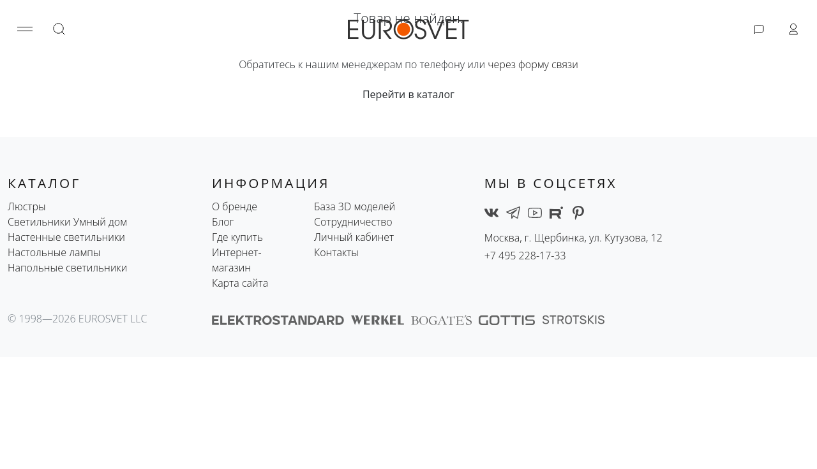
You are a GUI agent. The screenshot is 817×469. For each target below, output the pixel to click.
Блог (223, 222)
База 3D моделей (354, 206)
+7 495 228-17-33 (525, 256)
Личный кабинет (354, 237)
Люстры (27, 206)
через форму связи (533, 64)
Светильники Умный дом (67, 222)
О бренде (234, 206)
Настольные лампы (54, 252)
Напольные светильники (67, 268)
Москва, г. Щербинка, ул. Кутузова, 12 (573, 238)
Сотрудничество (353, 222)
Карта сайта (240, 283)
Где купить (237, 237)
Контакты (336, 252)
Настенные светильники (66, 237)
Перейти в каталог (408, 94)
